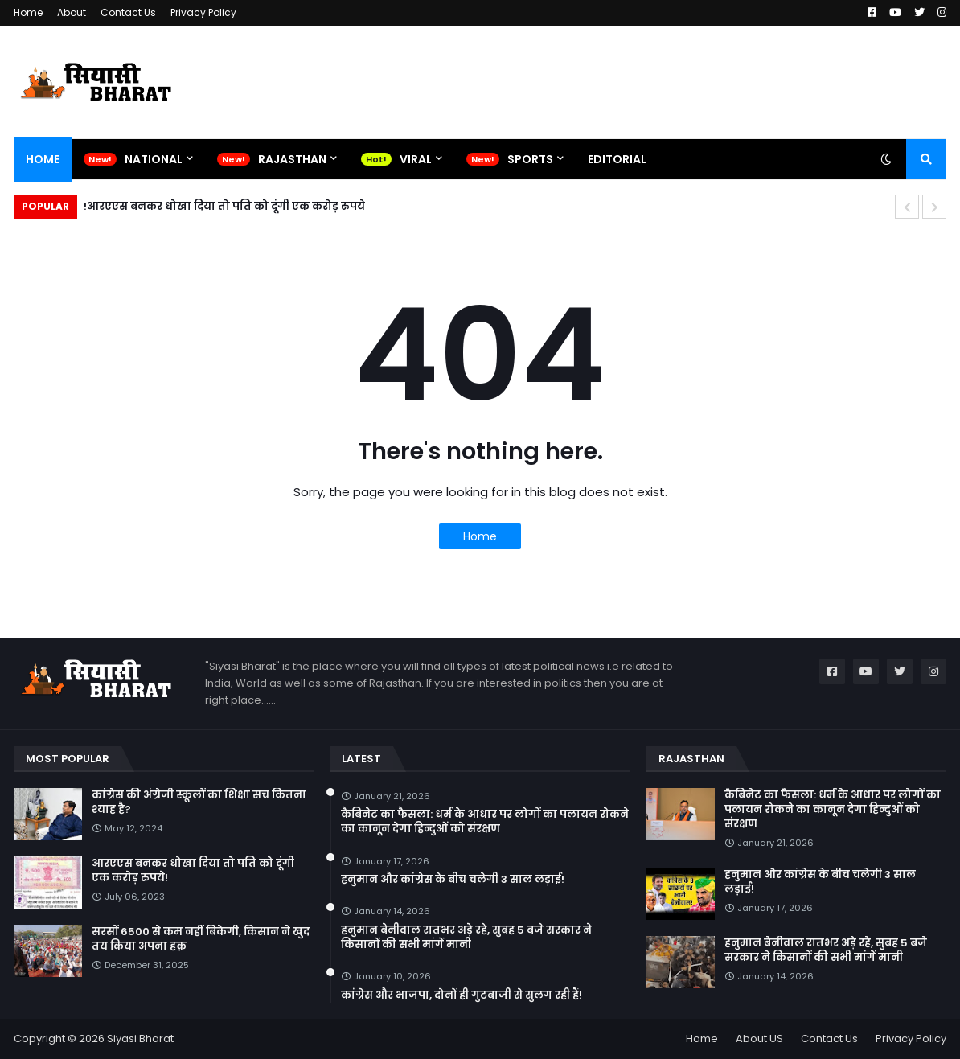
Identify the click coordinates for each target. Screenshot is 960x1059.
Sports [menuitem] (530, 159)
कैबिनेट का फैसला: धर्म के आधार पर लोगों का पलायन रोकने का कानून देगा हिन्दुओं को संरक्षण (485, 821)
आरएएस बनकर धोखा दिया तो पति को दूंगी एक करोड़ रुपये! (224, 206)
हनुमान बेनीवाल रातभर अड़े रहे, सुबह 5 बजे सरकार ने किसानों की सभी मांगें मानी (466, 937)
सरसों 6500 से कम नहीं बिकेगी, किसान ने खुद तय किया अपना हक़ (201, 939)
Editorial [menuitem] (617, 159)
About (71, 12)
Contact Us (128, 12)
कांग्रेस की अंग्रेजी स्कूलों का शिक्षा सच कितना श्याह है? (199, 802)
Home (28, 12)
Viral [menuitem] (416, 159)
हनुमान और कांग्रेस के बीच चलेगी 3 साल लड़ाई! (452, 879)
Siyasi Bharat (140, 1038)
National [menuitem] (154, 159)
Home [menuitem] (42, 159)
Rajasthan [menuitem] (292, 159)
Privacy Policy (203, 12)
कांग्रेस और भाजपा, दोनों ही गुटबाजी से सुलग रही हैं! (461, 995)
